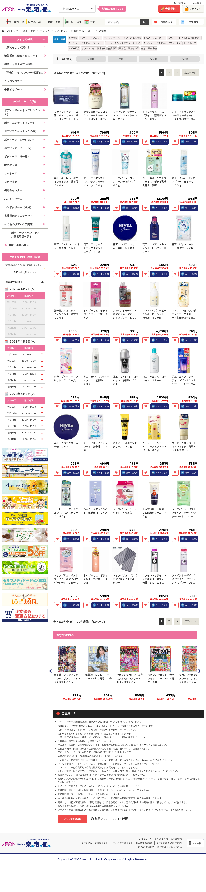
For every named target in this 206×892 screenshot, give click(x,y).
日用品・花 (34, 22)
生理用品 (72, 37)
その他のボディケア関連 (18, 224)
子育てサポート (13, 89)
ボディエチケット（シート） (21, 122)
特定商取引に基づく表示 (169, 847)
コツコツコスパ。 (14, 81)
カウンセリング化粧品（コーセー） (86, 43)
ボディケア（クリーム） (18, 148)
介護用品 (112, 48)
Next (199, 671)
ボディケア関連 (97, 31)
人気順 (91, 59)
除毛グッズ (10, 165)
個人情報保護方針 (144, 842)
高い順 (185, 59)
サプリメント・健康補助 (94, 48)
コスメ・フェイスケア (154, 37)
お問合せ (198, 3)
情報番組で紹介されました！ (21, 55)
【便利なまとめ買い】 (17, 47)
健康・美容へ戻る (18, 245)
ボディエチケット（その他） (21, 131)
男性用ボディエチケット (18, 215)
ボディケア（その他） (17, 156)
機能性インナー (13, 190)
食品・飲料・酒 (15, 22)
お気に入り (166, 21)
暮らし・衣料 (73, 22)
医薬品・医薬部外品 (129, 48)
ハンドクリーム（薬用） (18, 207)
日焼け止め (10, 182)
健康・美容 (53, 22)
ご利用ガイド (181, 3)
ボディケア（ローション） (19, 139)
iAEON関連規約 (146, 847)
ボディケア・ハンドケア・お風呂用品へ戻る (26, 234)
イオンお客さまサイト (122, 842)
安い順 (153, 59)
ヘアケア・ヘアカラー (90, 37)
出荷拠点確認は (113, 8)
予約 (92, 22)
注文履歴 (193, 21)
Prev (50, 671)
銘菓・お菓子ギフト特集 (18, 64)
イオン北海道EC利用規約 (169, 842)
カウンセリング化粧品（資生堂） (184, 37)
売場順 (122, 59)
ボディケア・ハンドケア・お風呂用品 (62, 31)
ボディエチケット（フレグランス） (22, 112)
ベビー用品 (73, 48)
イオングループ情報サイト (94, 842)
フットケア (10, 173)
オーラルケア (189, 43)
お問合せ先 (176, 838)
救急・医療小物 (149, 48)
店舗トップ (10, 31)
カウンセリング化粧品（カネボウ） (123, 43)
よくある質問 (161, 838)
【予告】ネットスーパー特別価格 (23, 72)
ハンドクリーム (13, 199)
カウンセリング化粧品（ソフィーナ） (162, 43)
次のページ (190, 72)
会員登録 (170, 8)
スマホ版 (197, 843)
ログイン (194, 8)
